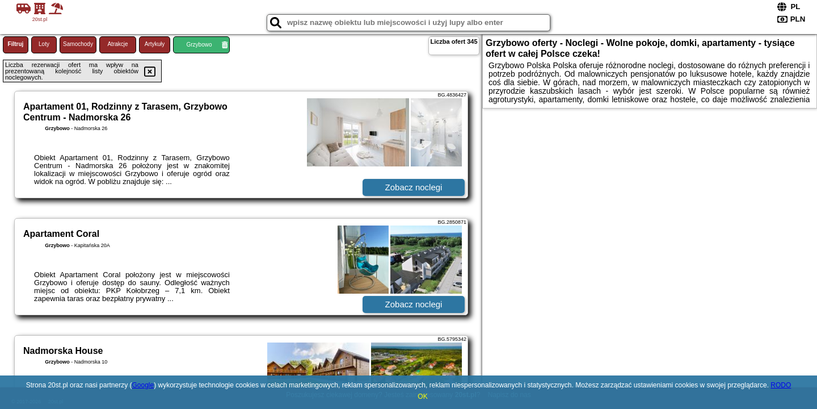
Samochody (78, 44)
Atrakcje (117, 44)
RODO (780, 385)
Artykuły (155, 44)
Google (143, 385)
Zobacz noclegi (414, 187)
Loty (44, 44)
